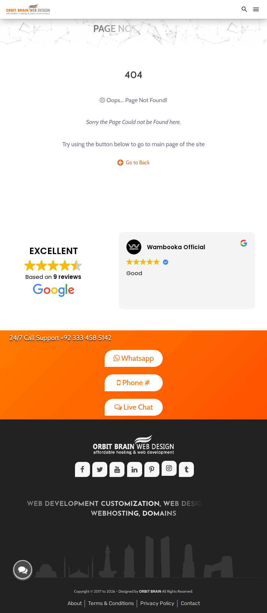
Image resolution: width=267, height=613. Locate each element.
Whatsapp (133, 358)
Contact (190, 603)
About (75, 603)
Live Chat (133, 407)
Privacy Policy (157, 603)
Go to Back (133, 162)
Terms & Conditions (111, 603)
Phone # (133, 382)
